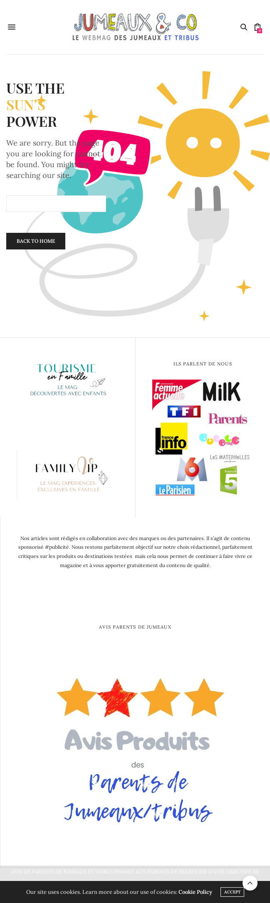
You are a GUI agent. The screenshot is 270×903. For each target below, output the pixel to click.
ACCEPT (232, 892)
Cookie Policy (195, 892)
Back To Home (36, 241)
